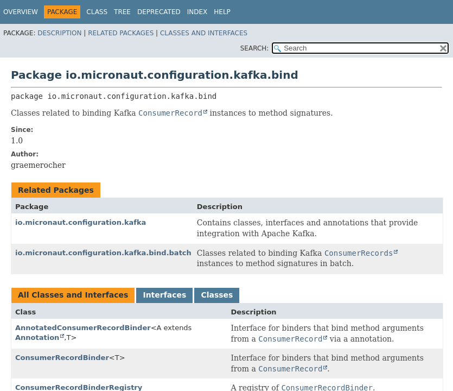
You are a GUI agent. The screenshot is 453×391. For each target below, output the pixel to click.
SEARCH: (254, 48)
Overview (20, 12)
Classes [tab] (217, 295)
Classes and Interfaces (203, 33)
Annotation (37, 337)
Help (222, 12)
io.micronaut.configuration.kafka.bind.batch (103, 253)
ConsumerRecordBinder (62, 358)
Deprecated (159, 12)
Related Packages (121, 33)
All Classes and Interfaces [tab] (73, 295)
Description (59, 33)
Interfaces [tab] (164, 295)
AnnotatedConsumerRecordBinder (83, 328)
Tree (122, 12)
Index (197, 12)
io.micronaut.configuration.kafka (80, 222)
